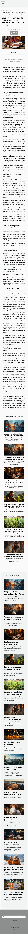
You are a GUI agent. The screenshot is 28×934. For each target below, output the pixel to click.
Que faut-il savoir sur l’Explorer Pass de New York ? (12, 794)
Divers (14, 930)
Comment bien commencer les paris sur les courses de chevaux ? (14, 556)
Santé (14, 925)
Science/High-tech (14, 927)
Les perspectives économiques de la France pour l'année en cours (14, 435)
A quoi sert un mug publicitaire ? (11, 818)
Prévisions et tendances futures (13, 61)
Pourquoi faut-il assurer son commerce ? (12, 743)
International (14, 923)
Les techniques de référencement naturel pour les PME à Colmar (14, 482)
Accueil (2, 11)
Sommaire (14, 52)
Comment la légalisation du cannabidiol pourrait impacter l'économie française (14, 531)
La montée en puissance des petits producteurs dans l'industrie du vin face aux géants (14, 506)
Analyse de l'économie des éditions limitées (13, 54)
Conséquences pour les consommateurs (13, 58)
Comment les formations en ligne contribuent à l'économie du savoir (14, 458)
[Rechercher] (14, 917)
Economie (8, 11)
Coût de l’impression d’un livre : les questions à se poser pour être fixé (13, 895)
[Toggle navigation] (3, 2)
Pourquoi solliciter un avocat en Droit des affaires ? (12, 844)
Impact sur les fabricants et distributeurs (13, 56)
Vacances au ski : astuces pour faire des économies (13, 868)
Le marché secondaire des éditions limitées (13, 59)
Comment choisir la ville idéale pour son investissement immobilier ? (13, 771)
